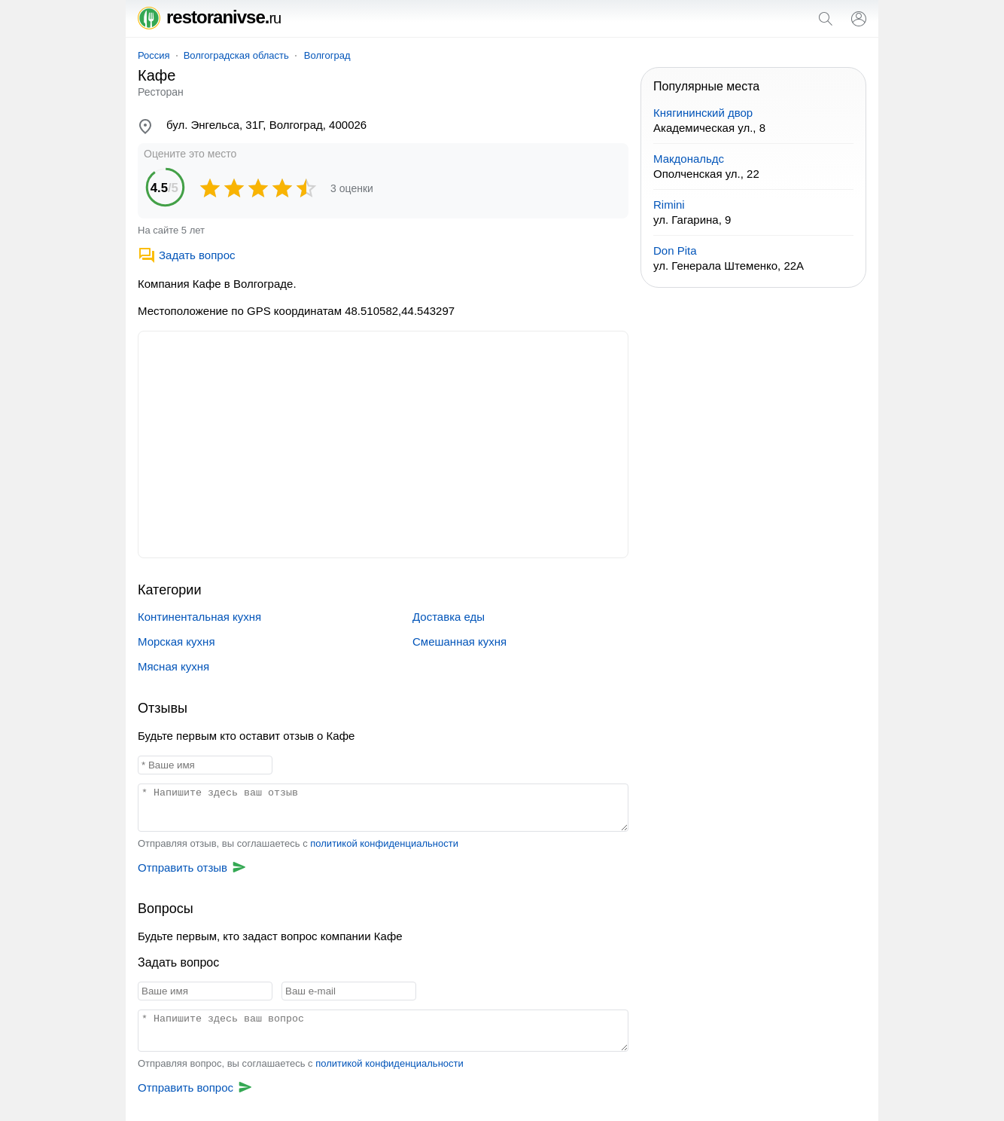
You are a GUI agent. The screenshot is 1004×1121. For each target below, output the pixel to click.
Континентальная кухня (199, 616)
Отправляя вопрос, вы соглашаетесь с (301, 1063)
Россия (154, 55)
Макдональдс (688, 158)
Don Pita (675, 250)
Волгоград (327, 55)
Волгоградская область (236, 55)
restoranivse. (209, 17)
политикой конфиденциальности (384, 843)
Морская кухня (176, 641)
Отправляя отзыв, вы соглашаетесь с (298, 843)
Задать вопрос (186, 255)
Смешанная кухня (459, 641)
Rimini (669, 204)
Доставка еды (448, 616)
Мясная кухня (173, 666)
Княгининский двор (703, 112)
